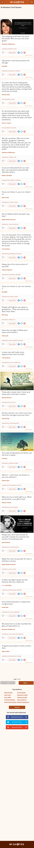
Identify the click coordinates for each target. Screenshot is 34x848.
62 (5, 278)
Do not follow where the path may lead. (16, 215)
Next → (26, 683)
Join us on (17, 717)
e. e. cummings (6, 585)
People (10, 319)
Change (19, 656)
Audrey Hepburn (7, 270)
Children (11, 157)
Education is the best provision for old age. (16, 61)
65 (5, 103)
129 (6, 300)
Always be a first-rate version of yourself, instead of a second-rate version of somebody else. (15, 537)
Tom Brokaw (6, 249)
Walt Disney (5, 418)
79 (5, 131)
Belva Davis (5, 197)
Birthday (19, 590)
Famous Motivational (17, 634)
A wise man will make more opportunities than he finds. (13, 353)
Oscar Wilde (7, 697)
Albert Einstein (8, 692)
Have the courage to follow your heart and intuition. (15, 331)
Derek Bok (5, 607)
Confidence (10, 49)
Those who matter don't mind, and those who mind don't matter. (16, 393)
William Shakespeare (23, 702)
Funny (11, 402)
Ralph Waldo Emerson (9, 219)
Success (11, 362)
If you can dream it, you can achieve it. (16, 287)
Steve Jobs (5, 336)
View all (17, 707)
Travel (10, 224)
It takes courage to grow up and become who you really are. (14, 581)
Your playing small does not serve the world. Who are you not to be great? (15, 38)
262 (6, 406)
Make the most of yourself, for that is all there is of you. (17, 560)
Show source (28, 55)
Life (3, 99)
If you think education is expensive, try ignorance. (16, 603)
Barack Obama (21, 692)
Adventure (15, 224)
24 (5, 74)
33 (5, 638)
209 (6, 427)
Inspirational (5, 180)
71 (5, 467)
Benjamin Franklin (22, 695)
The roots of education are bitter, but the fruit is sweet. (17, 454)
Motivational (5, 253)
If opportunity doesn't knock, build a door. (16, 647)
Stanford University (18, 340)
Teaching (17, 71)
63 (5, 366)
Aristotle (4, 66)
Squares (14, 128)
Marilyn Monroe (21, 700)
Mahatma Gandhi (22, 697)
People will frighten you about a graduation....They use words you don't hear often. (15, 309)
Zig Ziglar (4, 292)
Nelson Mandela (7, 175)
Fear (15, 49)
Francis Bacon (6, 358)
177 (6, 551)
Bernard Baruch (7, 397)
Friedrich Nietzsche (9, 700)
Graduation (5, 71)
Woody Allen (6, 94)
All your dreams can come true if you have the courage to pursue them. (17, 414)
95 (5, 511)
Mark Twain (7, 695)
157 (6, 594)
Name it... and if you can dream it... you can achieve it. (16, 476)
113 (6, 344)
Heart (10, 340)
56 (5, 228)
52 (5, 184)
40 (5, 206)
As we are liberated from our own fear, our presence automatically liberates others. (15, 170)
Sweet (16, 463)
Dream (16, 202)
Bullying (18, 274)
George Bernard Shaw (10, 702)
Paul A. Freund (6, 123)
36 (5, 52)
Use (14, 319)
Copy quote (12, 52)
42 (5, 489)
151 (6, 660)
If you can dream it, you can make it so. (16, 193)
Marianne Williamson (8, 44)
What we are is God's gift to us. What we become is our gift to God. (17, 498)
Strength (11, 180)
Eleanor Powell (6, 502)
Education (11, 71)
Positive (11, 202)
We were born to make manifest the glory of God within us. (16, 625)
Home (13, 99)
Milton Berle (5, 651)
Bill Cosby (5, 315)
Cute (3, 128)
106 (6, 573)
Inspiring (4, 49)
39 (5, 161)
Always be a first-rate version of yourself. (14, 265)
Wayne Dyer (5, 480)
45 (5, 257)
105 (6, 616)
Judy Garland (6, 542)
